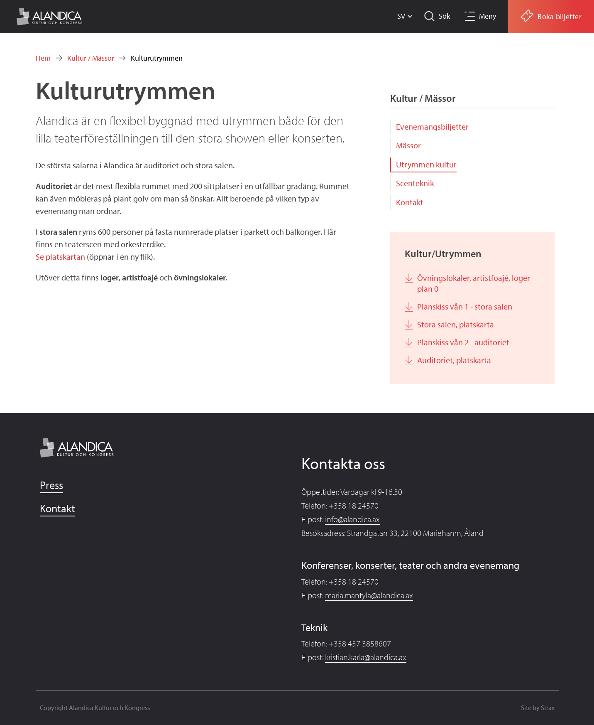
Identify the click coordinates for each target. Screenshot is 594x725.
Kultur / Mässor (90, 58)
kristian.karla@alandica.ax (365, 657)
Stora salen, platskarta (455, 324)
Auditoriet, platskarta (454, 360)
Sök (444, 16)
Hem (43, 58)
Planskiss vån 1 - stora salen (464, 306)
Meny (487, 16)
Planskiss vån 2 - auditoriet (463, 342)
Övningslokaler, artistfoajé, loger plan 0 (473, 283)
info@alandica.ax (352, 519)
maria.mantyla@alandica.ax (369, 595)
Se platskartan (61, 256)
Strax (548, 707)
